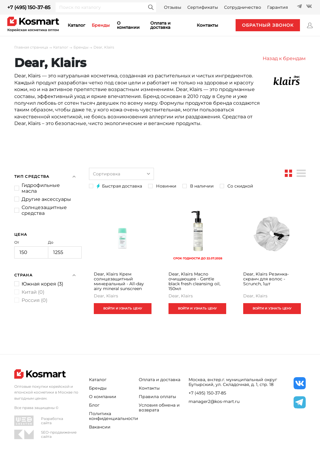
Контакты (149, 388)
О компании (128, 25)
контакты (207, 25)
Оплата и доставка (160, 25)
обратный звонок (267, 25)
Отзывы (172, 7)
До (65, 249)
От (31, 249)
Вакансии (100, 426)
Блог (94, 405)
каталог (76, 25)
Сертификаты (202, 7)
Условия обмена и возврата (159, 407)
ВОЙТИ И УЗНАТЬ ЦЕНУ (122, 309)
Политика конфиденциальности (110, 416)
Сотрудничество (242, 7)
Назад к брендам (284, 58)
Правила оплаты (157, 396)
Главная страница (31, 47)
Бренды (101, 25)
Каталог (60, 47)
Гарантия (277, 7)
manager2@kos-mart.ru (214, 401)
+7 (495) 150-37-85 (28, 7)
